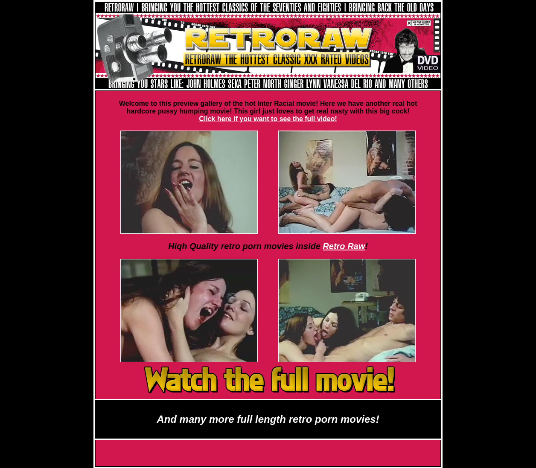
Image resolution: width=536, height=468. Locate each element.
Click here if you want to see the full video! (268, 118)
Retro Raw (344, 246)
